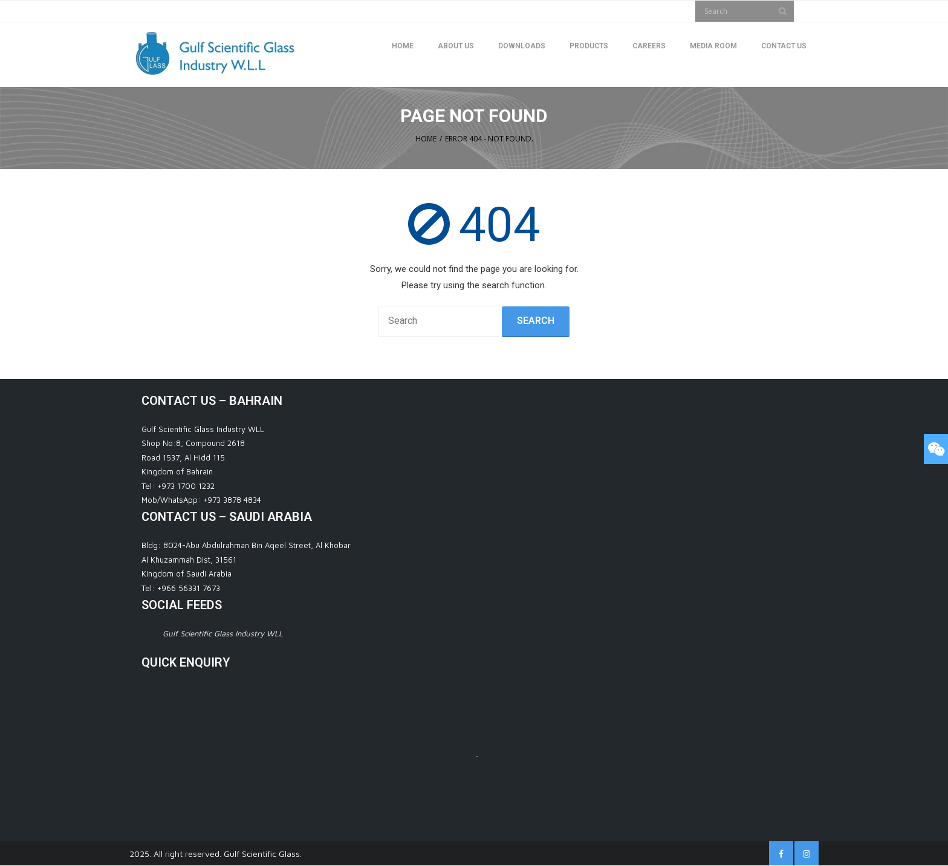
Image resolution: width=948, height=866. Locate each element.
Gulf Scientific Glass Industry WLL (223, 633)
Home (426, 139)
